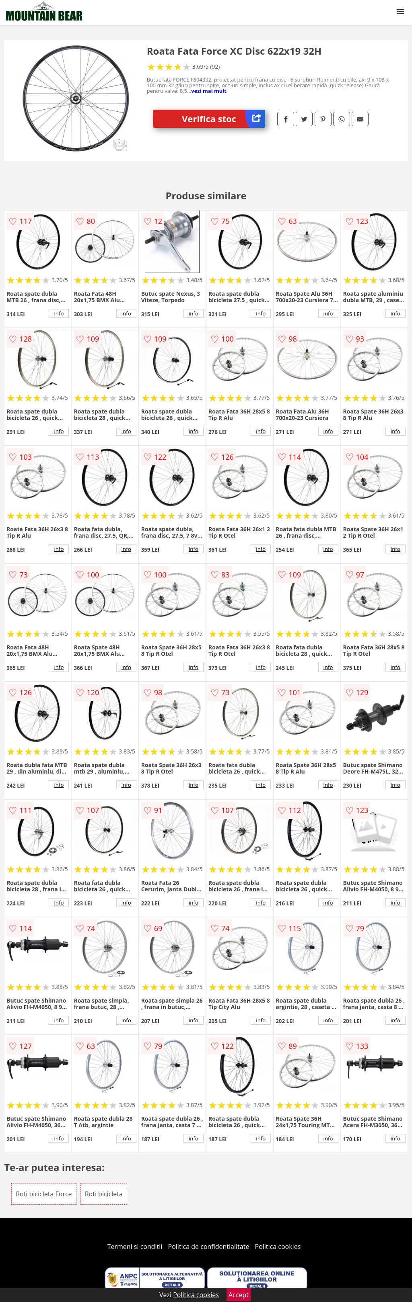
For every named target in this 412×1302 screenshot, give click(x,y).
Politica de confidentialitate (208, 1246)
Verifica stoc (223, 119)
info (59, 313)
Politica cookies (278, 1246)
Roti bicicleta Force (44, 1193)
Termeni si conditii (135, 1246)
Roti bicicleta (104, 1193)
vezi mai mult (209, 90)
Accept (239, 1294)
